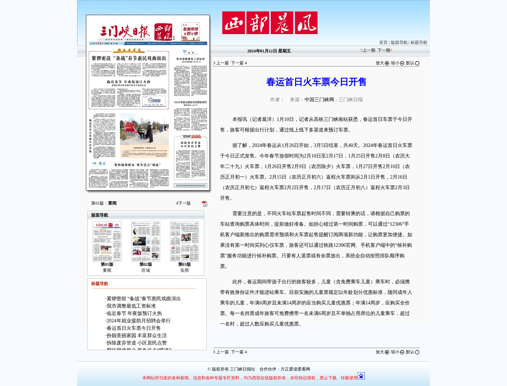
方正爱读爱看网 (295, 369)
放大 (383, 62)
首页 (383, 42)
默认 (413, 62)
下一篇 (239, 62)
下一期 (383, 50)
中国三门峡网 (319, 99)
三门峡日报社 (242, 369)
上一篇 (221, 62)
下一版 (183, 203)
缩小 (398, 62)
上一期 (369, 50)
